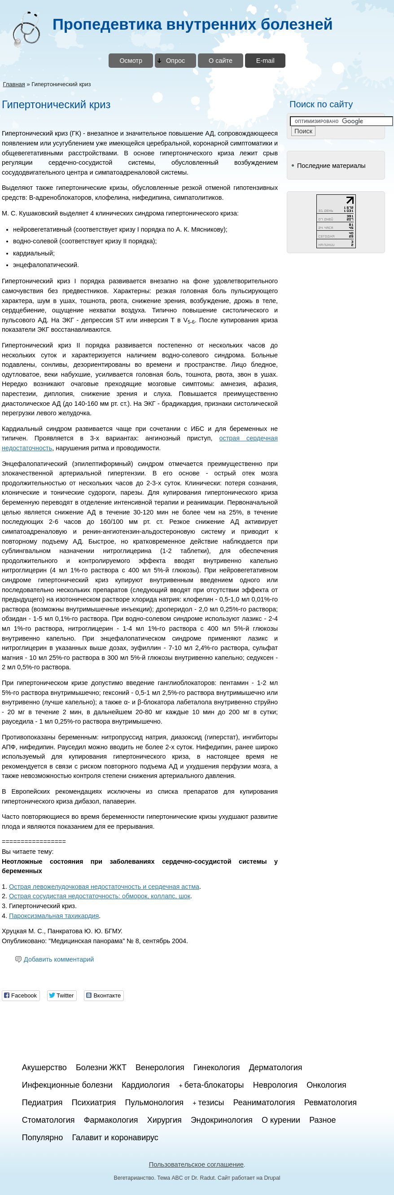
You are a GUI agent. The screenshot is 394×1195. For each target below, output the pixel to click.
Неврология (275, 1085)
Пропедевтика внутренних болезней (193, 24)
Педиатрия (42, 1102)
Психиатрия (94, 1102)
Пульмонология (154, 1102)
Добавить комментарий (59, 959)
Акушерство (44, 1067)
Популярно (42, 1137)
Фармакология (111, 1120)
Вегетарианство (134, 1178)
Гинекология (216, 1067)
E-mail (265, 60)
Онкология (326, 1085)
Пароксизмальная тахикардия (54, 915)
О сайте (220, 60)
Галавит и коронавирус (115, 1137)
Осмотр (130, 60)
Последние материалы (331, 165)
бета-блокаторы (214, 1085)
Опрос (175, 60)
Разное (322, 1120)
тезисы (211, 1102)
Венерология (160, 1067)
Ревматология (330, 1102)
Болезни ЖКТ (101, 1067)
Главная (14, 84)
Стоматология (48, 1120)
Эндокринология (222, 1120)
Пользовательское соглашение (196, 1164)
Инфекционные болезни (67, 1085)
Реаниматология (264, 1102)
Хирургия (164, 1120)
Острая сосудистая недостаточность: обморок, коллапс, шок (99, 896)
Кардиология (146, 1085)
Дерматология (275, 1067)
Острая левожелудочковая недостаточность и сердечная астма (104, 886)
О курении (281, 1120)
